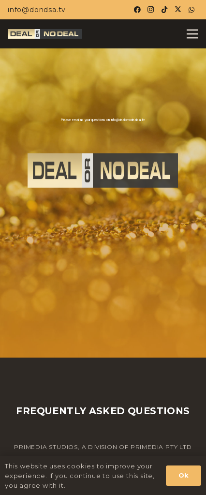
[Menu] (192, 34)
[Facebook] (137, 9)
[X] (178, 9)
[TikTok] (164, 9)
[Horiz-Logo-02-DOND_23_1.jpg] (45, 34)
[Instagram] (151, 9)
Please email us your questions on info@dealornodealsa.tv (103, 120)
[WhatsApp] (191, 9)
